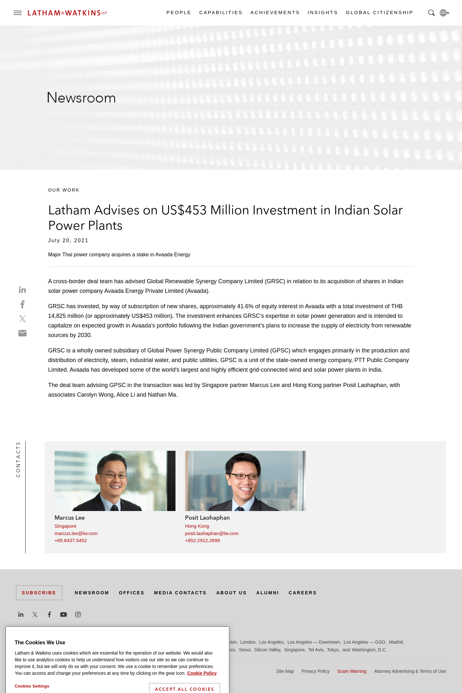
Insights (323, 12)
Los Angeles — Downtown (313, 642)
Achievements (275, 12)
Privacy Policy (315, 671)
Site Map (285, 671)
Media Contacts (180, 592)
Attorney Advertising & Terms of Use (410, 671)
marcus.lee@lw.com (76, 533)
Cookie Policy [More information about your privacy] (202, 689)
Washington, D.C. (369, 649)
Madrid (396, 642)
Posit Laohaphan (207, 517)
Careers (303, 592)
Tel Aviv (315, 649)
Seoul (245, 649)
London (247, 642)
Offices (132, 592)
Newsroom (92, 592)
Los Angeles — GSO (364, 642)
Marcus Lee (70, 517)
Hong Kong (197, 526)
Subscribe (39, 592)
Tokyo (333, 649)
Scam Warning (351, 671)
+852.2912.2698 (202, 540)
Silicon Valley (267, 649)
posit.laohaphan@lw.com (212, 533)
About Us (231, 592)
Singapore (65, 526)
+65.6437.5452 (71, 540)
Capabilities (220, 12)
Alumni (267, 592)
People (179, 12)
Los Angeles (271, 642)
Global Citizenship (379, 12)
